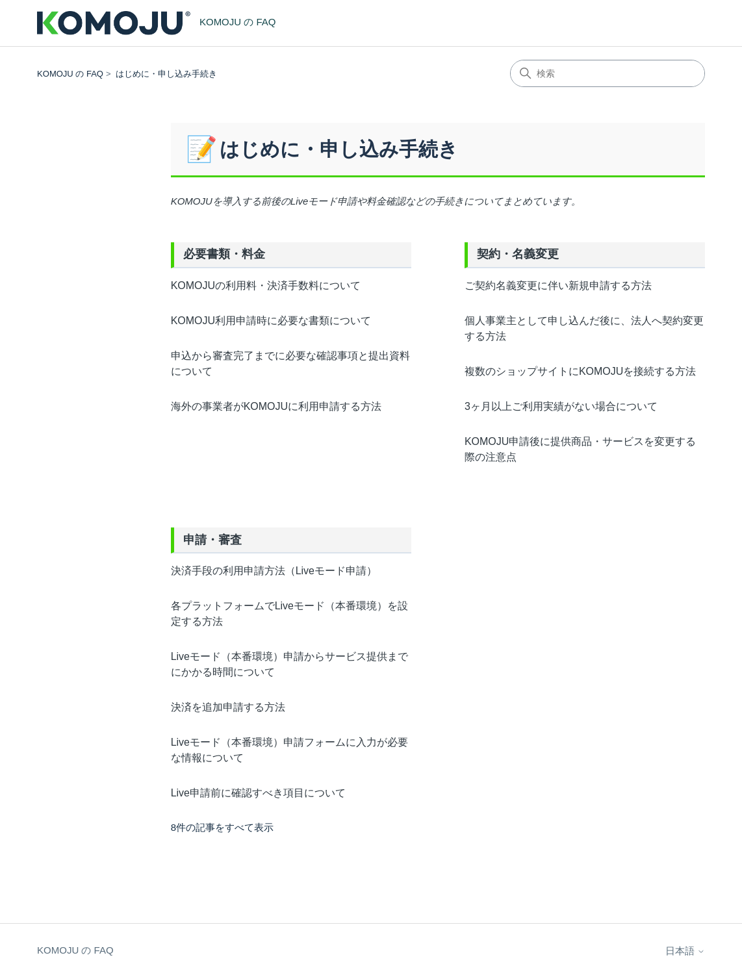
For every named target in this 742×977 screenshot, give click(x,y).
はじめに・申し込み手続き (166, 74)
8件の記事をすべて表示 (222, 827)
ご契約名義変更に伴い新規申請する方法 (558, 285)
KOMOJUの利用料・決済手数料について (266, 285)
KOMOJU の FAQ (70, 74)
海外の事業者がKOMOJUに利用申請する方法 (276, 406)
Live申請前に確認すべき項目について (258, 792)
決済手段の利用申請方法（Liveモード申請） (274, 570)
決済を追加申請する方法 (228, 707)
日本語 (685, 950)
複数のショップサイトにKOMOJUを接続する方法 (580, 371)
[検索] (607, 73)
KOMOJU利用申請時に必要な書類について (271, 320)
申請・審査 (212, 539)
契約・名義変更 (518, 253)
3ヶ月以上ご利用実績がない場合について (561, 406)
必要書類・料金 (224, 253)
